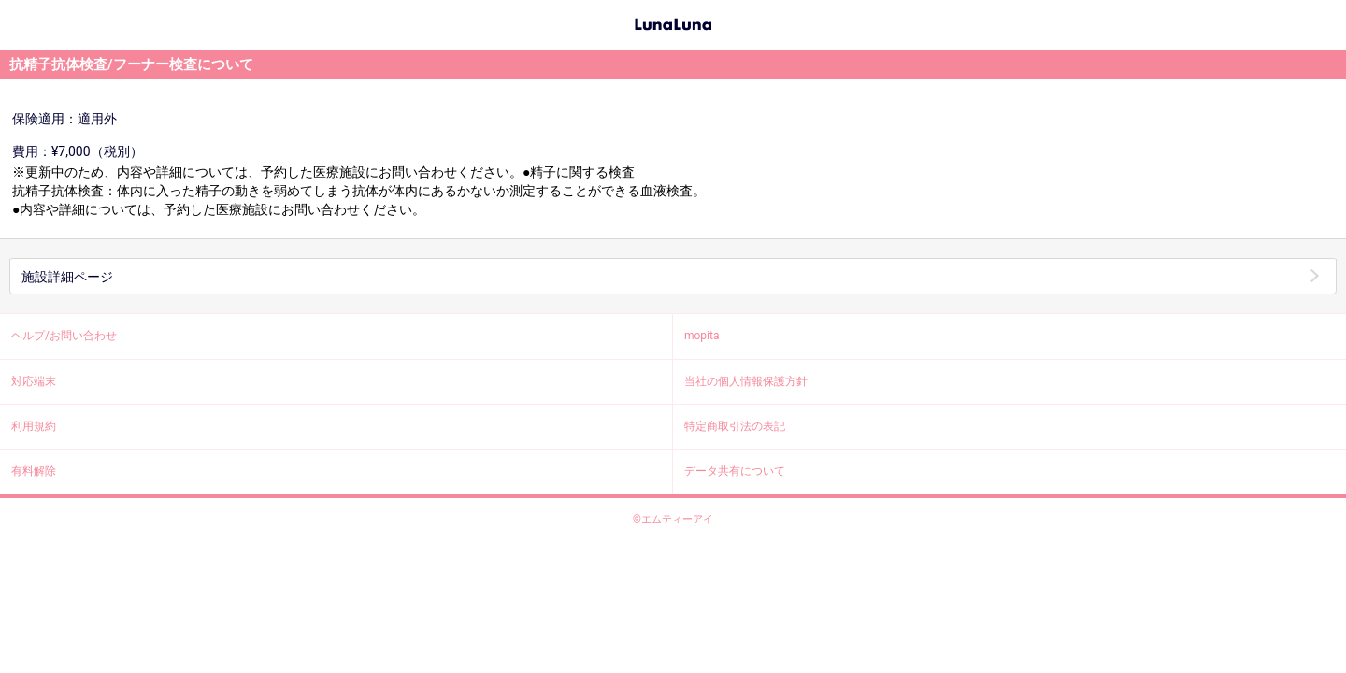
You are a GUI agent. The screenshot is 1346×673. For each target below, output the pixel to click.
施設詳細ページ (67, 276)
